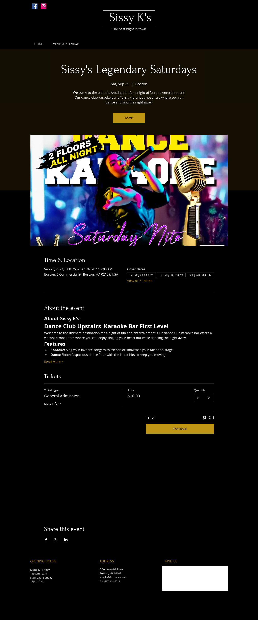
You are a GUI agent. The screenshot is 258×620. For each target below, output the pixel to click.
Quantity (200, 390)
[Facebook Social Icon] (34, 6)
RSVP (129, 118)
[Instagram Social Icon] (43, 6)
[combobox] (204, 398)
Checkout (180, 429)
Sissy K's (130, 17)
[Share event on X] (56, 539)
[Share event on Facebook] (46, 539)
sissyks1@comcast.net (113, 577)
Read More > (53, 362)
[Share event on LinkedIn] (66, 539)
